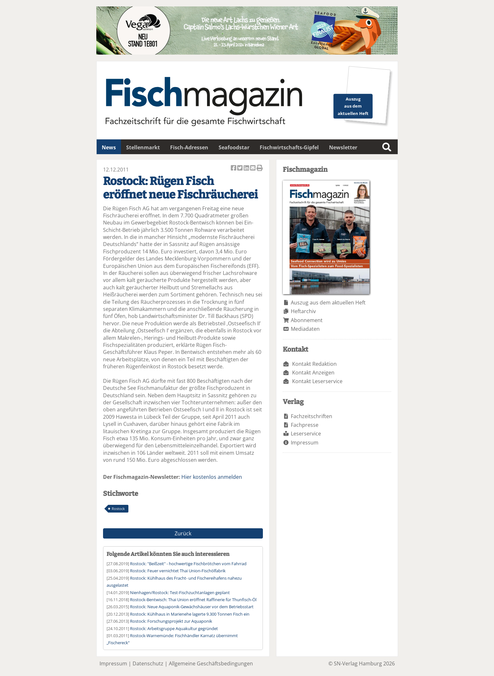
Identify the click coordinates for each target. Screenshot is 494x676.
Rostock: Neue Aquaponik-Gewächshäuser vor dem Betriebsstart (192, 607)
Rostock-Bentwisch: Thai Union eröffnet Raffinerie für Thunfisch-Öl (193, 599)
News (109, 147)
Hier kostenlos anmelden (211, 476)
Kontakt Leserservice (317, 381)
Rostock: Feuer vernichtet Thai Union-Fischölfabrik (178, 571)
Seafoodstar (234, 147)
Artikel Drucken (259, 168)
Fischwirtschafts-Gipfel (289, 147)
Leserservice (306, 433)
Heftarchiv (303, 311)
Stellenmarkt (143, 147)
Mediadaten (305, 328)
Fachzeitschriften (311, 416)
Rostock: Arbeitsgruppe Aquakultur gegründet (174, 628)
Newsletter (343, 147)
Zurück (183, 533)
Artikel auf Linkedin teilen (247, 168)
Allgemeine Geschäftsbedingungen (211, 663)
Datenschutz (148, 663)
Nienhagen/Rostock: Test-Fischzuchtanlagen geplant (180, 592)
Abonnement (307, 320)
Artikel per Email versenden (253, 168)
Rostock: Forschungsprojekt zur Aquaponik (171, 621)
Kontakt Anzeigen (313, 372)
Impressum (304, 442)
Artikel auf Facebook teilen (234, 168)
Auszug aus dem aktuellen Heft (328, 302)
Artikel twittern (240, 168)
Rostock (118, 508)
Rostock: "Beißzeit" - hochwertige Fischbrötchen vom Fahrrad (188, 563)
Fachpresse (304, 424)
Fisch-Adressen (189, 147)
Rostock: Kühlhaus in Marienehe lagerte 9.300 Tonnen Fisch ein (189, 614)
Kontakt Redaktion (314, 363)
